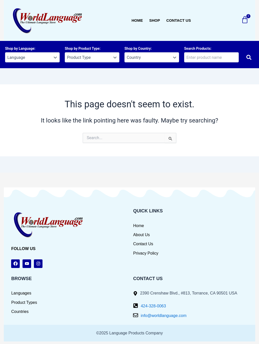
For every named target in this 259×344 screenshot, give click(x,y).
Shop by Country (137, 48)
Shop (154, 20)
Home (137, 20)
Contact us (178, 20)
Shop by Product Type (82, 48)
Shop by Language (19, 48)
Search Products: (197, 48)
